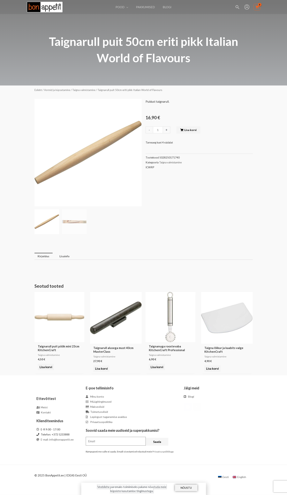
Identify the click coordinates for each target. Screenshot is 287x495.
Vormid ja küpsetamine (58, 90)
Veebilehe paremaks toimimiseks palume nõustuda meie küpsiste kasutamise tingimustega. (132, 488)
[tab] (44, 256)
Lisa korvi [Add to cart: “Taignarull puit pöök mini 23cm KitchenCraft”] (45, 369)
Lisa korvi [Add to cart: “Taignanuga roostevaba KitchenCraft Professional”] (156, 369)
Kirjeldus (44, 256)
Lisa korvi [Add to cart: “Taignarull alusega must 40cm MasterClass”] (100, 369)
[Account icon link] (247, 7)
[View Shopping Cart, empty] (257, 7)
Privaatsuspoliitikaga (163, 451)
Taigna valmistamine (86, 90)
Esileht (38, 90)
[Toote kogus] (158, 129)
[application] (128, 7)
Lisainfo (66, 256)
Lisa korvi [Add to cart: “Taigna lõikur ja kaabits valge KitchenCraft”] (212, 369)
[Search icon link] (237, 7)
